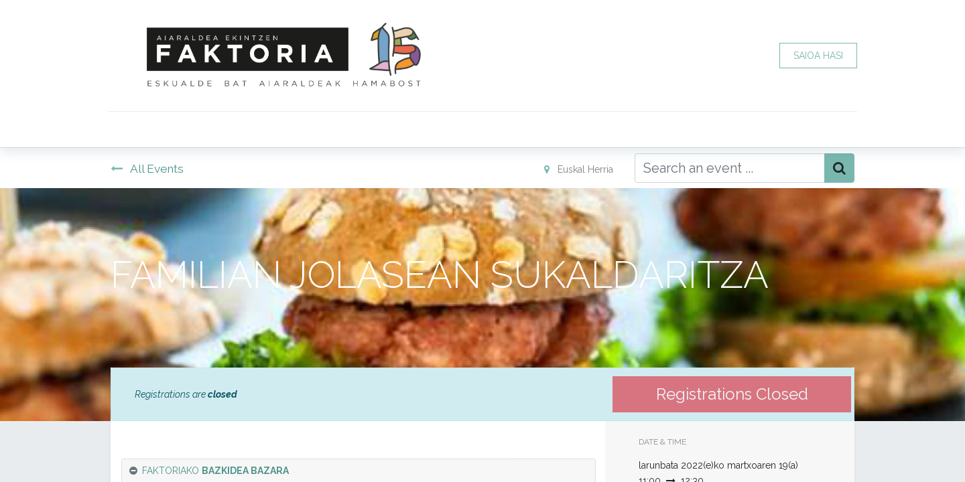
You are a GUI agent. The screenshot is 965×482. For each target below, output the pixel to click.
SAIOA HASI (815, 55)
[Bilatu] (839, 168)
